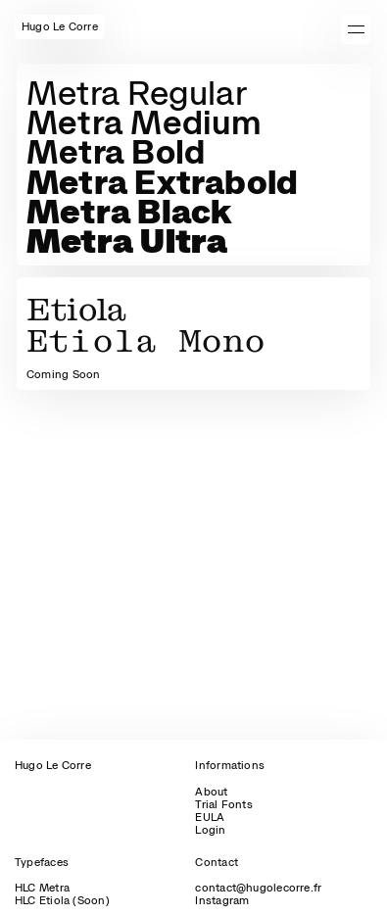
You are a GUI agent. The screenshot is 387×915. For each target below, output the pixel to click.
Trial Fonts (223, 804)
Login (210, 830)
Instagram (222, 900)
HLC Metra (42, 887)
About (211, 791)
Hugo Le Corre (53, 765)
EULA (209, 817)
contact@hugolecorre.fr (258, 887)
